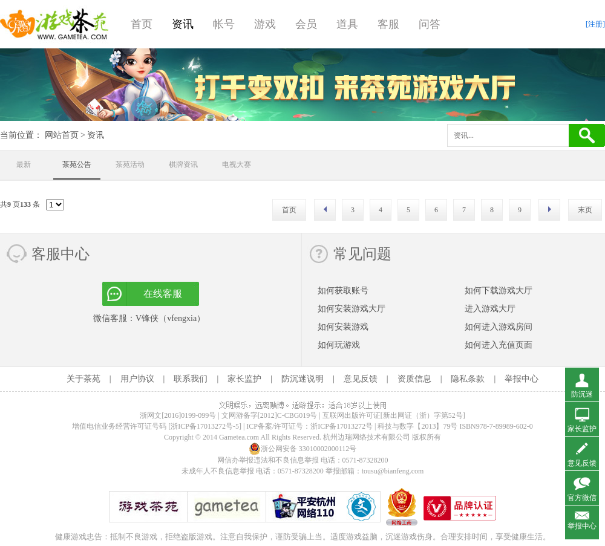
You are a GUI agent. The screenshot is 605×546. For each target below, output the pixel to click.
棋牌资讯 (183, 164)
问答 (429, 24)
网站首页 (62, 135)
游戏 (265, 24)
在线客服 (162, 293)
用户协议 (137, 378)
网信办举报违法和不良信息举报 (268, 460)
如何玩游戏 (339, 344)
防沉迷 (582, 394)
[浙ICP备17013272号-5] (204, 426)
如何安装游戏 (343, 326)
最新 (23, 164)
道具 (347, 24)
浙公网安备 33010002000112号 (303, 449)
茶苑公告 (76, 164)
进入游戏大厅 (490, 308)
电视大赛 (236, 164)
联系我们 (191, 378)
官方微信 (582, 497)
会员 (306, 24)
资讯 (183, 24)
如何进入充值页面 (498, 344)
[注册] (595, 24)
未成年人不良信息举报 (219, 471)
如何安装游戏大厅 (351, 308)
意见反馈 (361, 378)
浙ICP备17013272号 (341, 426)
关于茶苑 (83, 378)
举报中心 (521, 378)
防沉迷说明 (302, 378)
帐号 (224, 24)
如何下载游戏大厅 (498, 290)
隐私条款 (468, 378)
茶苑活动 (130, 164)
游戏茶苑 (54, 24)
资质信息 (414, 378)
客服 (388, 24)
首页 (141, 24)
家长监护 (244, 378)
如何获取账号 (343, 290)
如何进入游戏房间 (498, 326)
